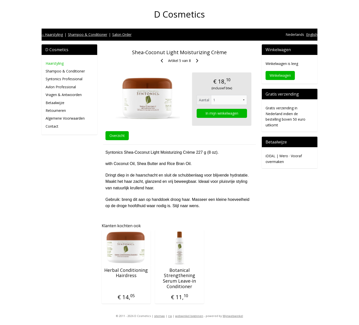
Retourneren (56, 110)
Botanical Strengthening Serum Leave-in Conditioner (179, 278)
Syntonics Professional (64, 78)
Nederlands (295, 34)
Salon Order (122, 34)
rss (170, 316)
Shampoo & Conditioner (87, 34)
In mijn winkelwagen (221, 113)
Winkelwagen (280, 75)
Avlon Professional (61, 87)
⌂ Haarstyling (52, 34)
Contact (52, 126)
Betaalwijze (55, 102)
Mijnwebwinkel (233, 316)
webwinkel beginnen (189, 316)
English (311, 34)
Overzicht (117, 135)
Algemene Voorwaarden (65, 118)
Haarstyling (55, 63)
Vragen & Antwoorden (64, 94)
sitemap (159, 316)
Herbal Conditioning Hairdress (126, 273)
